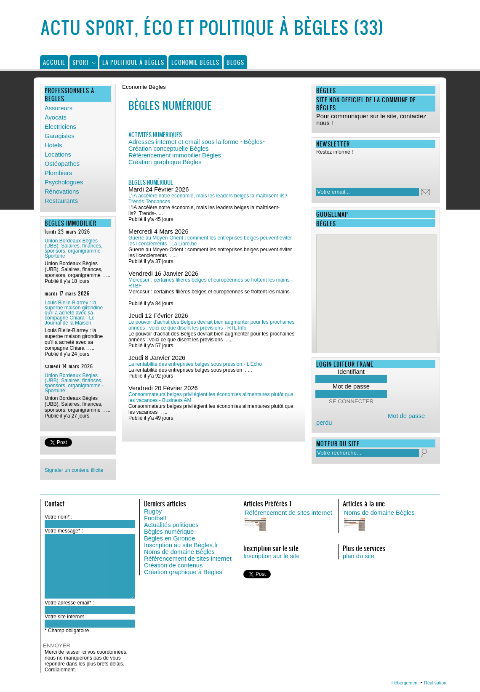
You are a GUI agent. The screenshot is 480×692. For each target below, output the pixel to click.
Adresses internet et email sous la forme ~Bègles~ (197, 141)
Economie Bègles (195, 62)
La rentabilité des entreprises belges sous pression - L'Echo (195, 364)
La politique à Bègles (133, 62)
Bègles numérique (169, 531)
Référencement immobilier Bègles (174, 155)
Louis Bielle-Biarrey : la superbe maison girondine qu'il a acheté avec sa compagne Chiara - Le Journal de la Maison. (74, 313)
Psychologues (64, 182)
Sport (81, 62)
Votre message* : (64, 531)
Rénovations (62, 191)
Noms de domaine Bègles (179, 551)
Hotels (53, 145)
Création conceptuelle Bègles (168, 148)
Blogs (235, 62)
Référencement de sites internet (188, 558)
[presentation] (370, 169)
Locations (58, 154)
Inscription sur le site (271, 556)
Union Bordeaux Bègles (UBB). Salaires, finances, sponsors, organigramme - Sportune (74, 248)
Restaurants (61, 200)
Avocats (56, 117)
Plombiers (58, 173)
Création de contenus (173, 565)
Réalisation (435, 682)
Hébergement (405, 682)
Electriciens (60, 126)
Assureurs (58, 108)
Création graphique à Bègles (183, 572)
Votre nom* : (58, 517)
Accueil (54, 62)
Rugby (153, 511)
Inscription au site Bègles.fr (181, 545)
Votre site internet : (66, 617)
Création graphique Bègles (165, 162)
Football (155, 518)
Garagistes (60, 136)
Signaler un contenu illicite (74, 470)
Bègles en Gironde (169, 538)
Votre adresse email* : (69, 603)
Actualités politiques (171, 525)
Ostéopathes (62, 163)
